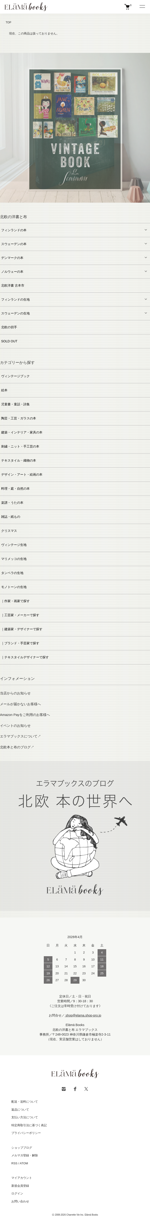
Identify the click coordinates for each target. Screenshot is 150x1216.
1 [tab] (48, 206)
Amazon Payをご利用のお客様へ (25, 715)
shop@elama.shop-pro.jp (83, 1015)
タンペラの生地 (12, 573)
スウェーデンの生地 (15, 313)
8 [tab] (95, 206)
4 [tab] (68, 206)
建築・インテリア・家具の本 (21, 432)
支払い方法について (24, 1117)
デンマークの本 (12, 258)
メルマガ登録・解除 (24, 1155)
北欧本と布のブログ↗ (17, 747)
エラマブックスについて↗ (20, 736)
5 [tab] (75, 206)
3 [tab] (61, 206)
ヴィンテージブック (15, 376)
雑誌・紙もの (10, 516)
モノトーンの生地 (14, 587)
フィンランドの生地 (15, 299)
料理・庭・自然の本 (15, 488)
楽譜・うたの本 (12, 502)
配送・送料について (24, 1101)
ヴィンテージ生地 (14, 545)
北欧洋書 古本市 (12, 285)
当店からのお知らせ (15, 693)
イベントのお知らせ (15, 725)
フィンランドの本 (14, 230)
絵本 (4, 390)
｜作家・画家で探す (15, 601)
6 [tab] (82, 206)
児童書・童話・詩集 (15, 404)
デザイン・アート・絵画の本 (21, 474)
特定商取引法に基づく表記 (29, 1125)
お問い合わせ (20, 1201)
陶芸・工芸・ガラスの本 (18, 418)
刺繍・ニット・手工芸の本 (20, 446)
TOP (8, 22)
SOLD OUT (9, 341)
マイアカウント (21, 1178)
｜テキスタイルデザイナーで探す (25, 657)
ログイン (17, 1193)
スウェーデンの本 (14, 244)
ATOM (24, 1163)
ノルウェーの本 (12, 271)
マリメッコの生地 (14, 559)
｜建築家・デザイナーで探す (21, 629)
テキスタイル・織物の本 (18, 460)
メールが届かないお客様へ (20, 704)
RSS (14, 1163)
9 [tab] (102, 206)
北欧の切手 (9, 327)
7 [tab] (88, 206)
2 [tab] (54, 206)
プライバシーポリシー (26, 1133)
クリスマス (9, 531)
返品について (20, 1109)
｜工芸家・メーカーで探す (20, 615)
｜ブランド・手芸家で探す (20, 643)
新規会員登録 (20, 1185)
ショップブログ (21, 1147)
